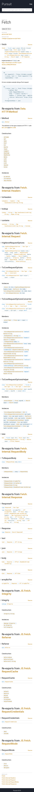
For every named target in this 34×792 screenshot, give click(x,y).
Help (30, 4)
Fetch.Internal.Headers (9, 778)
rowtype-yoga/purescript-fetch (11, 38)
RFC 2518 (4, 127)
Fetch (3, 776)
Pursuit (7, 4)
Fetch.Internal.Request (9, 780)
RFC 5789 (13, 127)
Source (30, 44)
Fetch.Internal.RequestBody (10, 782)
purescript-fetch (7, 34)
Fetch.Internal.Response (9, 784)
